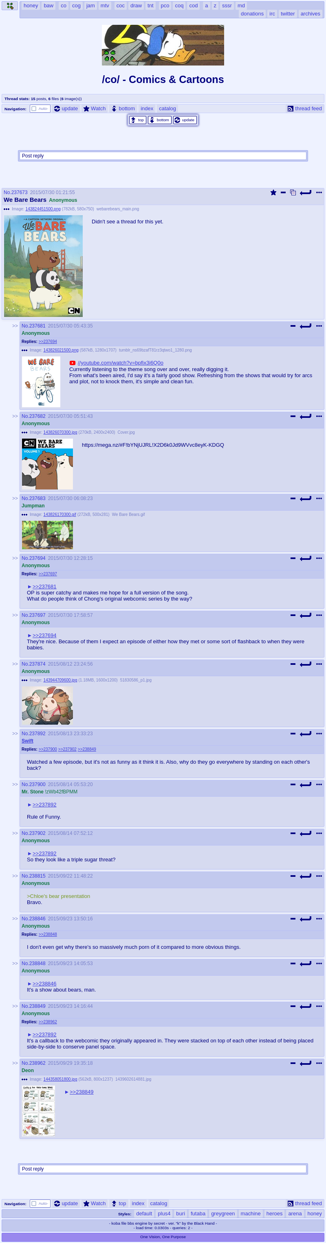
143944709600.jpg (60, 680)
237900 (37, 784)
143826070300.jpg (60, 432)
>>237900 (48, 749)
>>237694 (48, 341)
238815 (37, 876)
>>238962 (48, 1022)
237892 (37, 733)
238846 (37, 919)
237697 (37, 615)
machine (251, 1213)
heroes (275, 1213)
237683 (37, 498)
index (147, 108)
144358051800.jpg (60, 1079)
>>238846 (45, 984)
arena (295, 1213)
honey (315, 1213)
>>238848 (48, 934)
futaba (198, 1213)
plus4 (164, 1213)
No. (7, 192)
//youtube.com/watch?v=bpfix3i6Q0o (120, 363)
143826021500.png (61, 350)
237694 (37, 558)
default (144, 1213)
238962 (37, 1063)
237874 (37, 664)
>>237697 (48, 574)
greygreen (223, 1213)
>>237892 (45, 805)
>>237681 (45, 586)
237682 (37, 416)
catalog (167, 108)
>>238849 (87, 749)
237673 (19, 192)
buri (180, 1213)
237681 (37, 326)
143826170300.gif (60, 514)
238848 (37, 963)
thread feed (305, 108)
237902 (37, 833)
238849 (37, 1006)
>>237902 (67, 749)
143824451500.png (43, 209)
